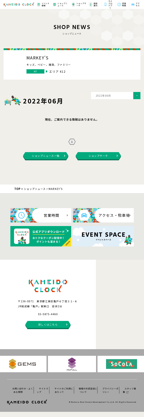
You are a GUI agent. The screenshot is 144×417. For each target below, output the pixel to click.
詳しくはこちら (48, 329)
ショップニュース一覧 (45, 161)
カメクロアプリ (110, 4)
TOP (17, 194)
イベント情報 (43, 4)
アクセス (138, 4)
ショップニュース (60, 4)
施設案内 (93, 4)
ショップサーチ (78, 4)
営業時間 (124, 4)
